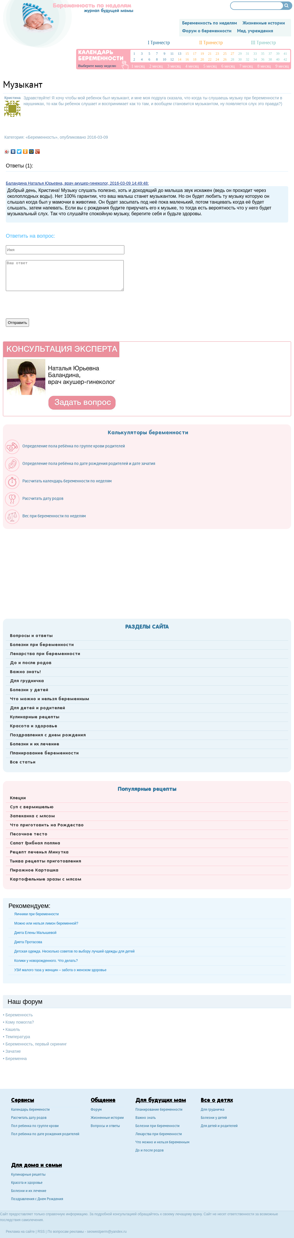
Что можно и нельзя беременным (49, 699)
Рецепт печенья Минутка (39, 852)
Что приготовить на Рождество (47, 825)
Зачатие (13, 1051)
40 (277, 59)
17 (194, 54)
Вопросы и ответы (31, 636)
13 (179, 54)
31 (247, 54)
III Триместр (263, 43)
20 (202, 59)
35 (262, 54)
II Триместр (211, 43)
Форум (96, 1110)
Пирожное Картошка (34, 870)
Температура (18, 1036)
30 (240, 59)
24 (217, 59)
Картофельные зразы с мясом (45, 879)
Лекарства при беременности (45, 654)
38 (270, 59)
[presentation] (50, 304)
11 (172, 54)
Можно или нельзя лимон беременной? (46, 923)
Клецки (18, 798)
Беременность (41, 137)
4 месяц (192, 66)
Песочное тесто (28, 834)
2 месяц (156, 66)
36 (262, 59)
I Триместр (159, 43)
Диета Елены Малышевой (35, 933)
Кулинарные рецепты (34, 717)
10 (164, 59)
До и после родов (30, 663)
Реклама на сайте (20, 1232)
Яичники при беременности (36, 914)
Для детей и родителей (37, 708)
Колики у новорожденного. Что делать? (46, 961)
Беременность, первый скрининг (36, 1044)
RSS (41, 1232)
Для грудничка (27, 681)
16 (187, 59)
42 (285, 59)
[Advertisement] (147, 572)
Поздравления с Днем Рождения (37, 1199)
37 (270, 54)
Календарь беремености (30, 1110)
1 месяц (138, 66)
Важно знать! (25, 672)
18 (194, 59)
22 (209, 59)
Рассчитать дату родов (28, 1118)
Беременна (16, 1058)
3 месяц (174, 66)
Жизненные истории (107, 1118)
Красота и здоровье (33, 726)
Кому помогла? (20, 1022)
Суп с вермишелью (31, 807)
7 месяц (246, 66)
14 (179, 59)
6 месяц (228, 66)
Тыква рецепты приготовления (45, 861)
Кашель (13, 1029)
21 (209, 54)
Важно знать (145, 1118)
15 (187, 54)
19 (202, 54)
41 (285, 54)
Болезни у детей (29, 690)
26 (225, 59)
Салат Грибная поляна (35, 843)
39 (277, 54)
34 (255, 59)
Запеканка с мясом (32, 816)
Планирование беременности (44, 753)
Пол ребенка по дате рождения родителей (45, 1134)
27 (232, 54)
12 (172, 59)
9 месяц (282, 66)
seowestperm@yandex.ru (106, 1232)
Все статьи (22, 762)
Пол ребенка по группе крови (35, 1126)
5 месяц (210, 66)
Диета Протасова (28, 942)
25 (225, 54)
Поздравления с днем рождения (48, 735)
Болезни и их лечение (34, 744)
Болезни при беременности (42, 645)
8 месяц (264, 66)
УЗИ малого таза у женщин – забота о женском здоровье (60, 970)
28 (232, 59)
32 (247, 59)
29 (240, 54)
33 (255, 54)
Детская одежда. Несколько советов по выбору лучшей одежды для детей (74, 951)
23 (217, 54)
